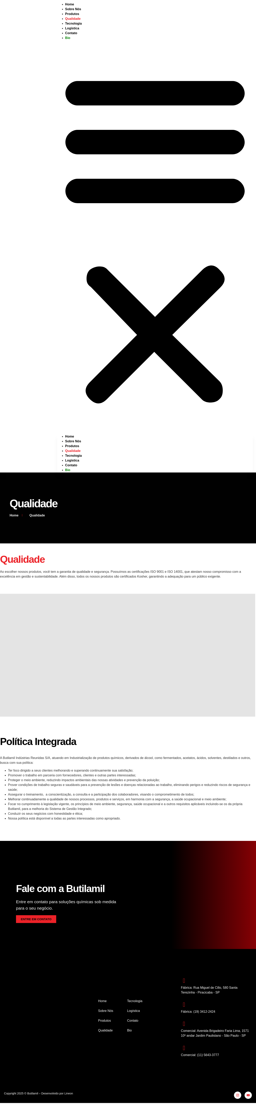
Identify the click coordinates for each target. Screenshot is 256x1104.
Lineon (68, 1094)
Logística (72, 460)
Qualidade (73, 451)
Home (69, 436)
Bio (67, 38)
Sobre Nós (73, 441)
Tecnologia (73, 455)
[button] (155, 237)
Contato (71, 33)
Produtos (72, 446)
